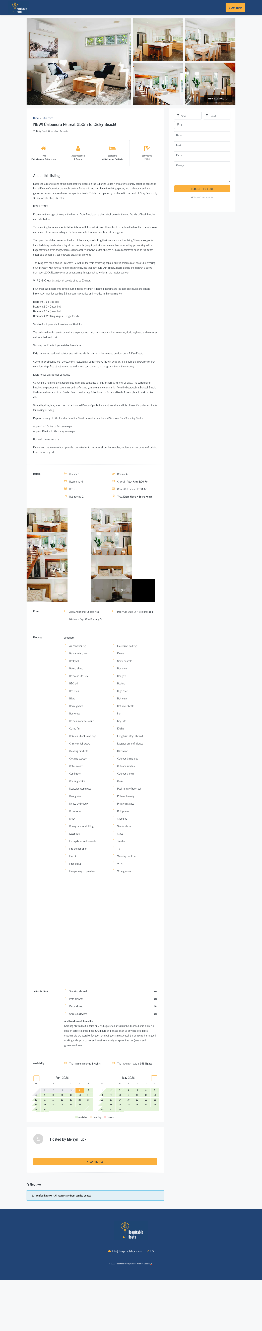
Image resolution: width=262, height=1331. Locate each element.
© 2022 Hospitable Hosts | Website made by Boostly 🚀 (131, 1286)
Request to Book (202, 189)
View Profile (95, 1184)
